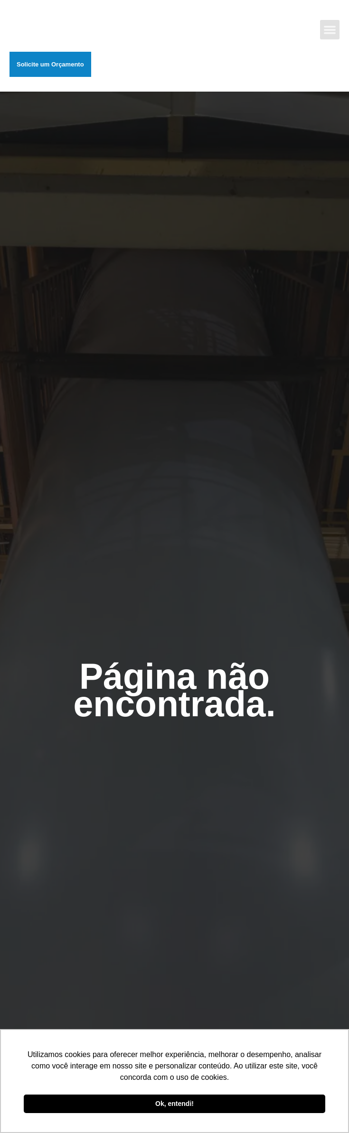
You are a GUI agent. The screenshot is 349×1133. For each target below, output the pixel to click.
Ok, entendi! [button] (174, 1103)
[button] (330, 29)
